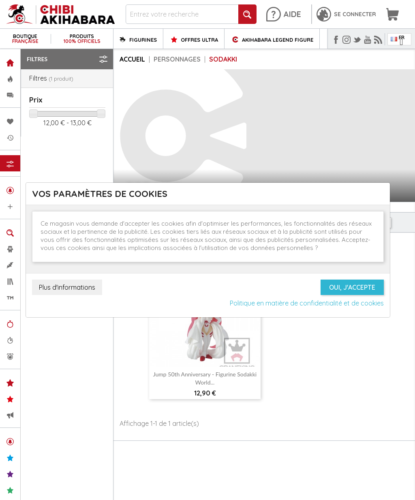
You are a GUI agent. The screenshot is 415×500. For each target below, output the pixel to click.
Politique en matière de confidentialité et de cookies (307, 303)
